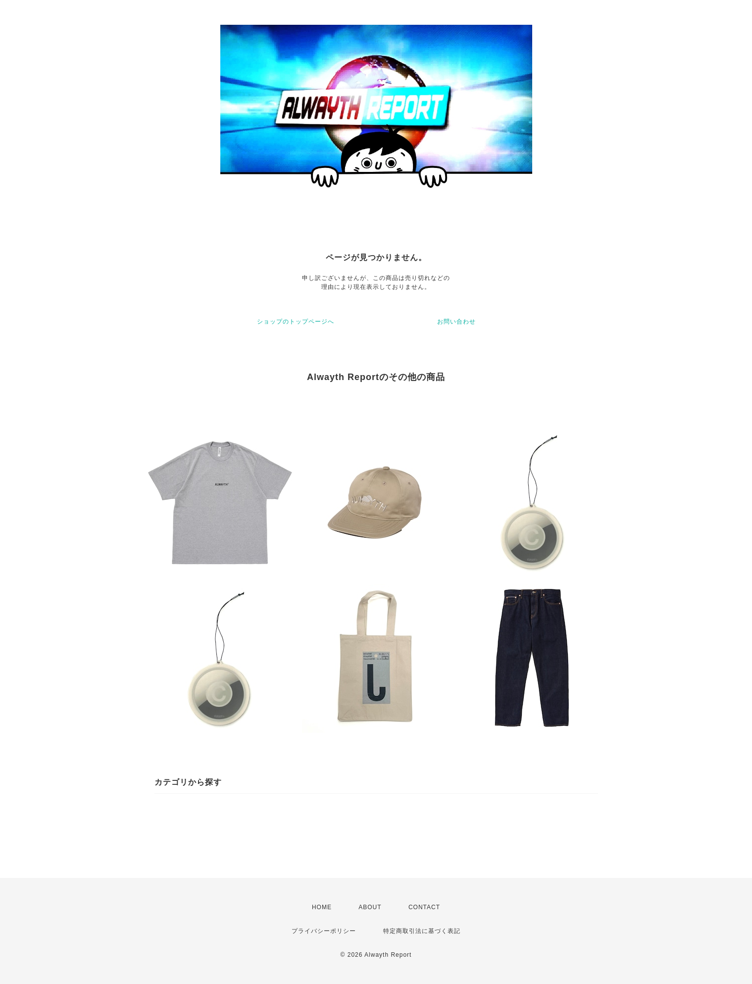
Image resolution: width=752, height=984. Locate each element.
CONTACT (424, 907)
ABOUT (369, 907)
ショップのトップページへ (295, 321)
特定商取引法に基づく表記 (421, 931)
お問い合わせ (456, 321)
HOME (322, 907)
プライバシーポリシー (324, 931)
